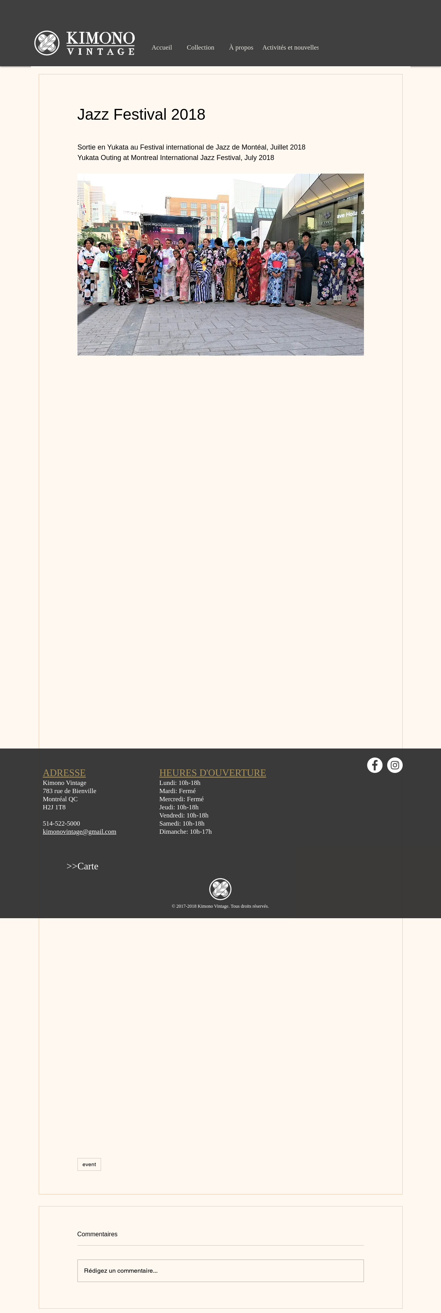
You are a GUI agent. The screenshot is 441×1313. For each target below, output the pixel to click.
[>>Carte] (82, 866)
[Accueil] (162, 47)
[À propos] (241, 47)
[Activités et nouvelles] (291, 47)
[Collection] (201, 47)
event (89, 1164)
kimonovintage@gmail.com (80, 831)
